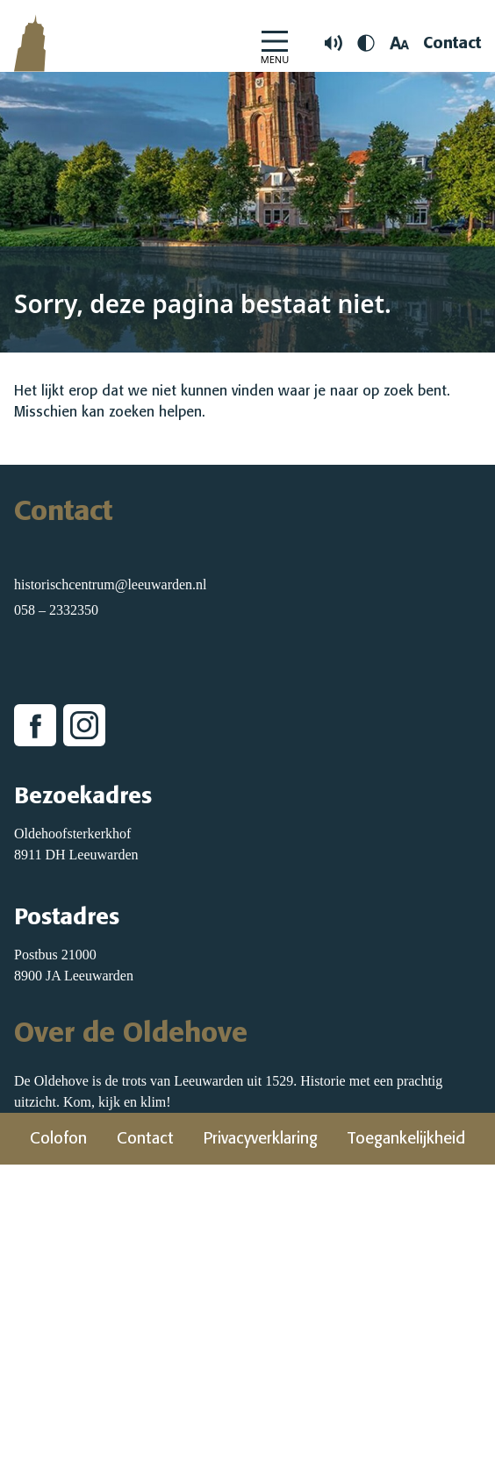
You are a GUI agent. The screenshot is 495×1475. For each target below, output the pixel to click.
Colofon (58, 1138)
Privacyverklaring (261, 1138)
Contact (452, 43)
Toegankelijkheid (406, 1138)
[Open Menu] (275, 43)
